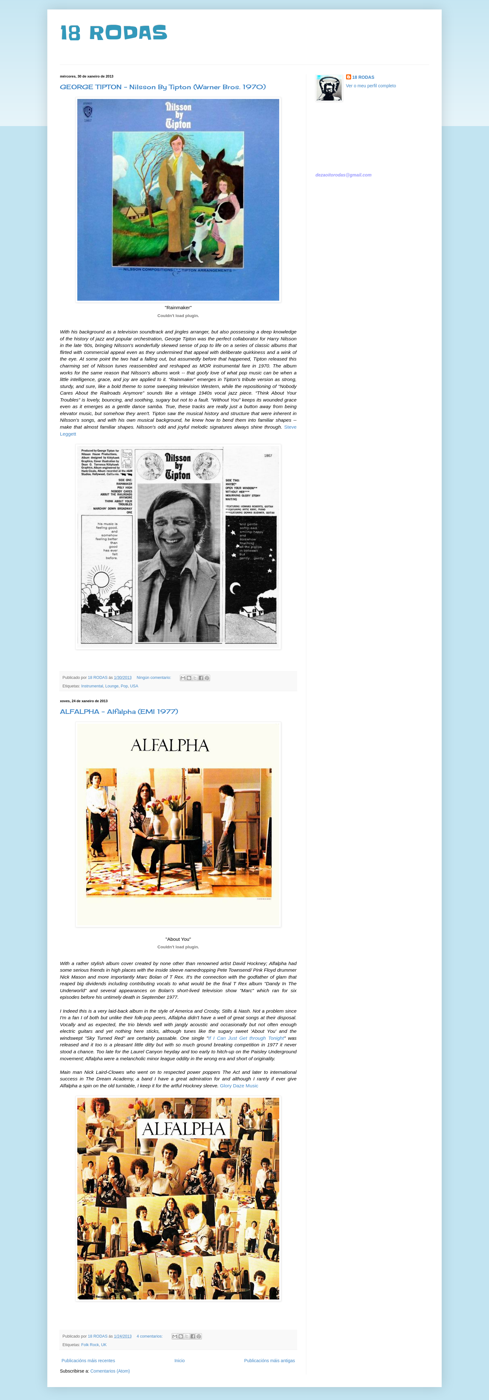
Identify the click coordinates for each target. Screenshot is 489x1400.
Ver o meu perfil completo (371, 85)
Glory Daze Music (239, 1085)
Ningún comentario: (154, 677)
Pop (124, 686)
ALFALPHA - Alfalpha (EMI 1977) (119, 711)
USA (134, 686)
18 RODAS (114, 33)
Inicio (179, 1360)
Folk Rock (90, 1345)
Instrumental (92, 686)
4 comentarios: (150, 1336)
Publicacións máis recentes (88, 1360)
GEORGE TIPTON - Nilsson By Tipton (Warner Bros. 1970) (163, 87)
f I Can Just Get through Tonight (246, 1038)
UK (104, 1345)
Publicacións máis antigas (269, 1360)
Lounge (112, 686)
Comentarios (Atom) (110, 1371)
